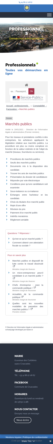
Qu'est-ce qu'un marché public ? (27, 239)
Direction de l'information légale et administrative (25, 327)
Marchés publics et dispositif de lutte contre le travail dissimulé (27, 263)
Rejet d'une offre (18, 205)
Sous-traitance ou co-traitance (24, 191)
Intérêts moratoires (19, 216)
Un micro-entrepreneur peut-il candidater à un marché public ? (27, 276)
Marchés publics (26, 109)
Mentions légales (13, 437)
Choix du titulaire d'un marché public (27, 202)
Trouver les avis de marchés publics (27, 173)
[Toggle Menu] (49, 14)
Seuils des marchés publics (23, 162)
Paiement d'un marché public (24, 212)
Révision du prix (17, 209)
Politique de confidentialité (35, 437)
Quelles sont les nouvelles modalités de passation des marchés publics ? (27, 306)
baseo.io (29, 330)
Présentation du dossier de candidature (28, 177)
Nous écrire (23, 420)
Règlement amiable (19, 220)
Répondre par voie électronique (25, 180)
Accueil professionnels (18, 106)
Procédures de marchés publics (25, 159)
